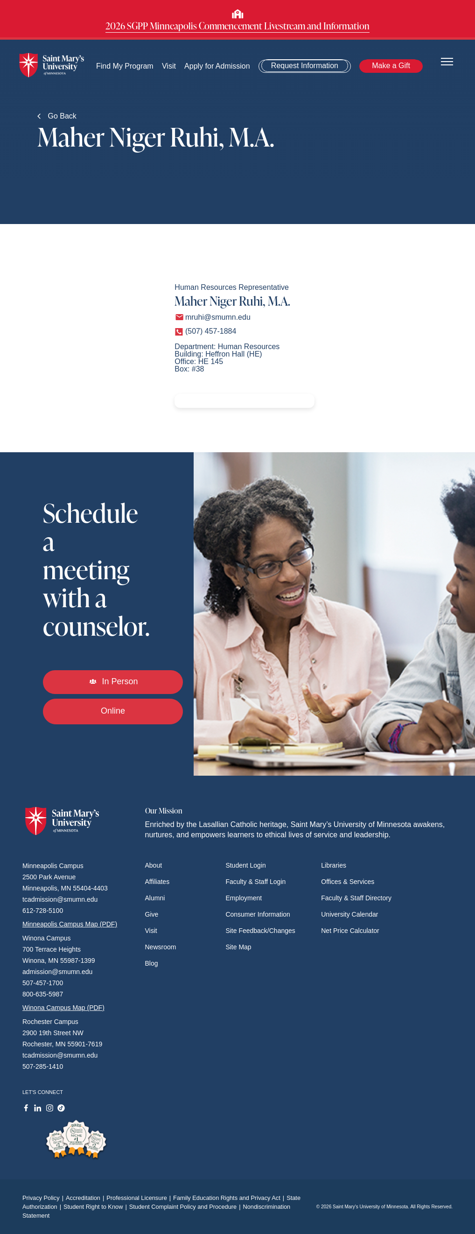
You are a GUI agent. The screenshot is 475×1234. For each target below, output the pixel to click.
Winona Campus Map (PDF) (63, 1007)
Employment (243, 898)
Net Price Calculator (350, 930)
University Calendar (349, 914)
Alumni (155, 898)
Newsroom (160, 947)
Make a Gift (391, 66)
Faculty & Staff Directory (356, 898)
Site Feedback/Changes (260, 930)
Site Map (238, 947)
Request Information (304, 66)
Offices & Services (347, 881)
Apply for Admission (218, 66)
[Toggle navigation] (447, 60)
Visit (169, 66)
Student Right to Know (96, 1206)
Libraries (333, 865)
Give (152, 914)
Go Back (57, 116)
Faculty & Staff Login (255, 881)
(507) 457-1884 (210, 331)
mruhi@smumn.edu (218, 317)
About (153, 865)
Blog (151, 963)
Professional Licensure (139, 1197)
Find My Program (125, 66)
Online (113, 710)
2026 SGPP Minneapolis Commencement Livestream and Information (237, 25)
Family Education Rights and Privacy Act (229, 1197)
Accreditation (86, 1197)
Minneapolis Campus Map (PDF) (69, 924)
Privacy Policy (44, 1197)
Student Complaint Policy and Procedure (186, 1206)
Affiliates (157, 881)
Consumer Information (257, 914)
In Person (113, 681)
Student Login (245, 865)
